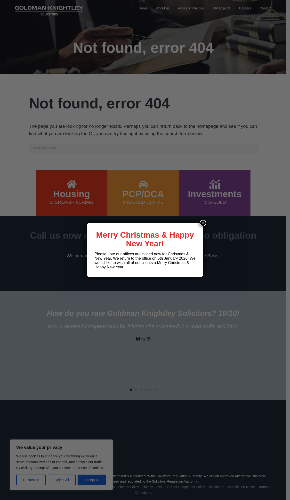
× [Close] (203, 223)
